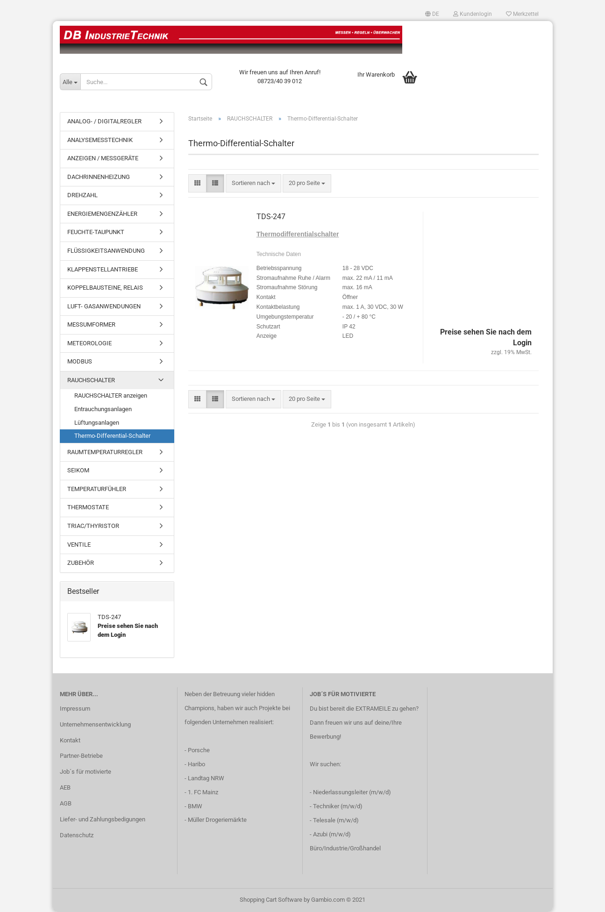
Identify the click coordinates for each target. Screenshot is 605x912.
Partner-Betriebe (81, 755)
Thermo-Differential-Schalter (112, 435)
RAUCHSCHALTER (91, 380)
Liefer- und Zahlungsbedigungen (102, 819)
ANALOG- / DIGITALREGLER (104, 121)
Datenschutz (76, 835)
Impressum (75, 708)
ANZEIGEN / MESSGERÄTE (102, 158)
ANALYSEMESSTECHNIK (100, 139)
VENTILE (79, 544)
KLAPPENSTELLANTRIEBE (102, 269)
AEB (65, 787)
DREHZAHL (82, 195)
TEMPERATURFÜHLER (96, 488)
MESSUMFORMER (91, 324)
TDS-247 (270, 216)
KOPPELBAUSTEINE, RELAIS (105, 287)
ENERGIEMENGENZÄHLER (102, 213)
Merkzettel (522, 14)
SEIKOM (78, 470)
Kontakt (70, 740)
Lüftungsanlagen (96, 422)
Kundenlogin (472, 14)
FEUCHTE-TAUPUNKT (95, 231)
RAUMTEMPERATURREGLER (104, 452)
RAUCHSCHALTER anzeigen (110, 395)
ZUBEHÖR (80, 562)
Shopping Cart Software (271, 899)
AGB (65, 803)
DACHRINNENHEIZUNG (98, 176)
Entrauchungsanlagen (103, 409)
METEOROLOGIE (89, 343)
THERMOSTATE (88, 507)
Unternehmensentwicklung (95, 724)
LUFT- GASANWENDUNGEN (104, 306)
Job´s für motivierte (85, 771)
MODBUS (79, 361)
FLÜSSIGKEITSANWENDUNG (106, 250)
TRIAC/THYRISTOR (93, 525)
